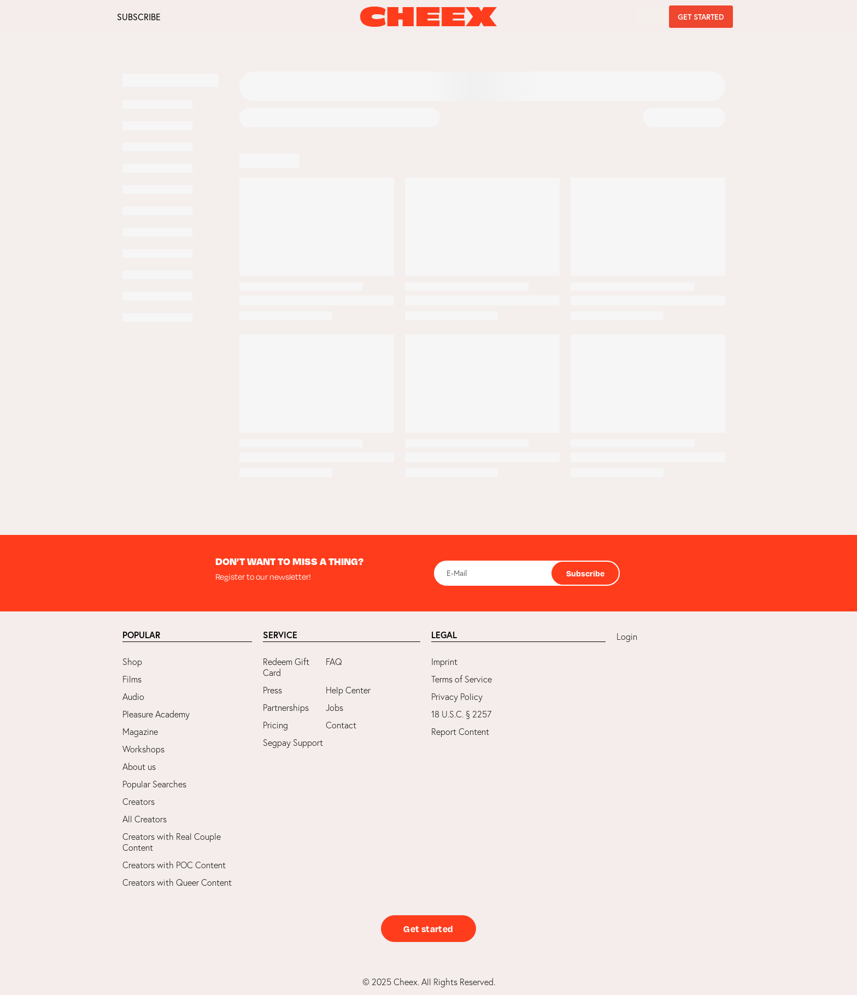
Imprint (444, 661)
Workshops (143, 749)
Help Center (348, 690)
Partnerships (286, 707)
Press (272, 690)
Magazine (140, 731)
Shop (132, 661)
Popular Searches (154, 784)
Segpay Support (293, 742)
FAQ (334, 661)
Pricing (275, 725)
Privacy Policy (457, 696)
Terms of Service (461, 679)
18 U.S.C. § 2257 (461, 714)
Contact (341, 725)
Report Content (460, 731)
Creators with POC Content (174, 864)
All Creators (144, 819)
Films (132, 679)
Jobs (334, 707)
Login (627, 636)
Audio (133, 696)
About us (139, 766)
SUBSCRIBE (139, 16)
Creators (138, 801)
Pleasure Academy (156, 714)
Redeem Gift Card (286, 667)
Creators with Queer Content (177, 882)
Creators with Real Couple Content (171, 842)
